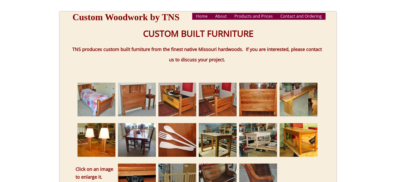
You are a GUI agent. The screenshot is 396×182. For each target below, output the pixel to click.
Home (202, 16)
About (221, 16)
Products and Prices (253, 16)
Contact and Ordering (301, 16)
